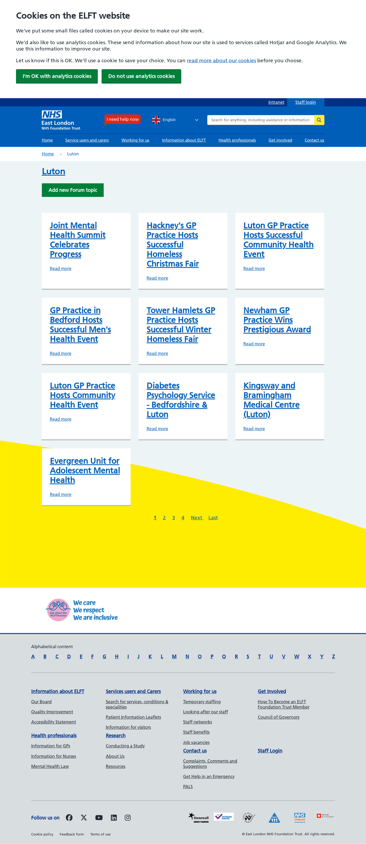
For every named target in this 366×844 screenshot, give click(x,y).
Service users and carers (87, 140)
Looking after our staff (205, 711)
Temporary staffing (202, 701)
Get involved (280, 140)
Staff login (305, 102)
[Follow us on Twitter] (84, 818)
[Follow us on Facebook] (69, 818)
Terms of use (100, 834)
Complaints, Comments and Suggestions (210, 763)
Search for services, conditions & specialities (137, 704)
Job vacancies (196, 742)
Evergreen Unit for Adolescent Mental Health (85, 470)
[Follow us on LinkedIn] (114, 818)
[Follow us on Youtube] (99, 818)
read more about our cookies (221, 60)
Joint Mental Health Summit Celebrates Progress (78, 240)
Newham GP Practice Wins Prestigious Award (277, 320)
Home (47, 140)
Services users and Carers (133, 691)
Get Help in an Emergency (209, 776)
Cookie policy (42, 834)
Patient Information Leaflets (133, 717)
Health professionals (237, 140)
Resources (115, 766)
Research (116, 736)
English (164, 120)
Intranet (276, 102)
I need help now (123, 119)
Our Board (41, 701)
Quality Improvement (52, 711)
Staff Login (270, 751)
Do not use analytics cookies (141, 76)
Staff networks (197, 722)
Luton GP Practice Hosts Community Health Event (82, 395)
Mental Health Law (50, 766)
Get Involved (272, 691)
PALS (188, 786)
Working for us (135, 140)
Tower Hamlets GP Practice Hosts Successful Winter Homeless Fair (181, 325)
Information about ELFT (184, 140)
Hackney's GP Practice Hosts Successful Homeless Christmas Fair (173, 245)
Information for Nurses (53, 756)
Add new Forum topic (73, 190)
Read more (60, 268)
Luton (53, 171)
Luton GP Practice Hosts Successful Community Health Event (278, 240)
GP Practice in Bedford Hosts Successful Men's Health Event (80, 325)
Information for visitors (128, 727)
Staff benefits (196, 732)
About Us (115, 756)
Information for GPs (50, 745)
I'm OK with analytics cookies (57, 76)
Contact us (314, 140)
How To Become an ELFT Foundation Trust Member (283, 704)
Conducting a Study (125, 745)
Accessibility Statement (53, 722)
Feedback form (72, 834)
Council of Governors (278, 717)
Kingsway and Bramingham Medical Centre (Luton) (271, 400)
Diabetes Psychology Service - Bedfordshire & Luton (181, 400)
